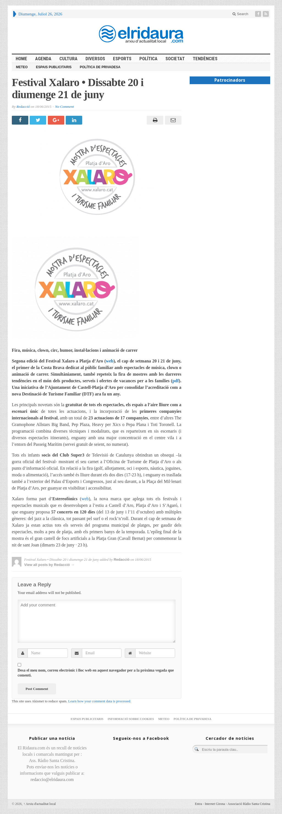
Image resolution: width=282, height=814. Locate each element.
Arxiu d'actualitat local (39, 804)
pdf (175, 380)
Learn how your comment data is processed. (99, 701)
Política (148, 58)
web (110, 361)
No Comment (64, 107)
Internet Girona (215, 804)
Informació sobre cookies (130, 719)
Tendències (205, 58)
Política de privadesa (100, 67)
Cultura (68, 58)
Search (240, 14)
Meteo (22, 67)
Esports (122, 58)
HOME (21, 58)
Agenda (43, 58)
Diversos (95, 58)
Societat (175, 58)
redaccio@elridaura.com (52, 779)
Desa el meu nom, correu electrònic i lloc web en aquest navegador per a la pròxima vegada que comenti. (96, 672)
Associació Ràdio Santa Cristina (249, 804)
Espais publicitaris (54, 67)
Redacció (23, 107)
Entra (198, 804)
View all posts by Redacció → (49, 565)
